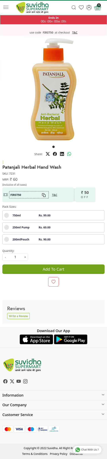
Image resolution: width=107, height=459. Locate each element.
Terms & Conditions (35, 454)
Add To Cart (53, 269)
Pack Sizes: (9, 207)
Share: (38, 154)
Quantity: (8, 251)
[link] (73, 7)
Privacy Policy (58, 454)
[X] (12, 382)
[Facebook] (5, 382)
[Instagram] (25, 382)
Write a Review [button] (18, 316)
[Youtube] (19, 382)
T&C (74, 32)
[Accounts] (89, 7)
